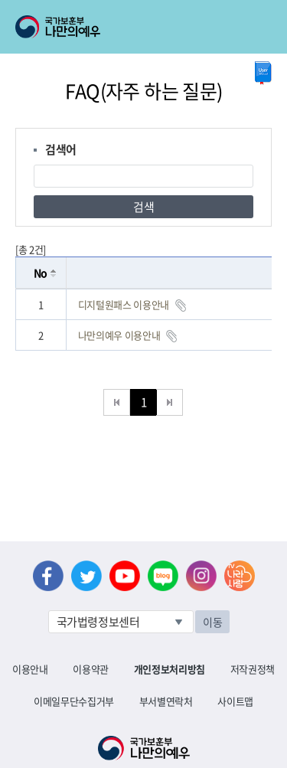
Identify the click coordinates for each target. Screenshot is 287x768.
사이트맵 (235, 701)
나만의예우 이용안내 (119, 335)
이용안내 (30, 669)
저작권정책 (252, 669)
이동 (212, 621)
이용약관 (91, 669)
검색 (143, 206)
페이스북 (48, 575)
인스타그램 (201, 575)
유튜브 (124, 575)
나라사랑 (239, 575)
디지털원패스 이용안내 (123, 304)
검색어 (61, 149)
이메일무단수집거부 (74, 701)
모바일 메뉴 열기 (261, 26)
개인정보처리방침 (169, 669)
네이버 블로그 (163, 575)
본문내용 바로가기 (0, 0)
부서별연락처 (166, 701)
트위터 (86, 575)
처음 (116, 402)
